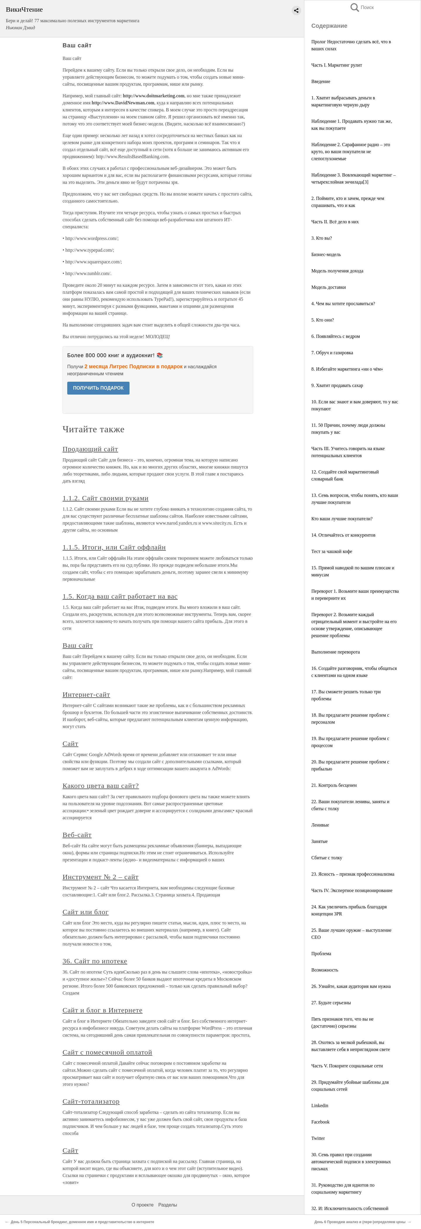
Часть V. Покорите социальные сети (347, 1065)
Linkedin (319, 1105)
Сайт (70, 743)
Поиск (362, 7)
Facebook (320, 1121)
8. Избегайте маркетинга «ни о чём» (347, 369)
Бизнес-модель (326, 254)
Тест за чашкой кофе (331, 551)
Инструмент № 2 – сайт (101, 877)
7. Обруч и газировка (332, 352)
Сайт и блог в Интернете (103, 1010)
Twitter (318, 1138)
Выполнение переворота (335, 651)
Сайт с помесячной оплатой (107, 1052)
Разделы (167, 1204)
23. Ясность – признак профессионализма (352, 874)
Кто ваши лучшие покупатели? (341, 518)
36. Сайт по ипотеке (95, 961)
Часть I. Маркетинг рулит (336, 65)
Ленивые (320, 824)
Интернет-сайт (86, 694)
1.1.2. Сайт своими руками (106, 498)
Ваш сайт (78, 645)
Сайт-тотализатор (91, 1101)
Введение (320, 81)
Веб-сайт (77, 835)
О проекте (142, 1204)
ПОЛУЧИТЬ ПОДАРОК (98, 388)
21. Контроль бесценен (334, 785)
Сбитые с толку (326, 857)
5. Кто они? (322, 319)
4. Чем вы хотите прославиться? (343, 303)
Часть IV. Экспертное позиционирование (351, 890)
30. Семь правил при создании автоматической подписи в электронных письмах (351, 1161)
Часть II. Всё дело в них (335, 221)
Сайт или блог (86, 912)
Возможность (324, 969)
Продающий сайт (90, 449)
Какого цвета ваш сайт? (101, 785)
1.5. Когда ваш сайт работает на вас (120, 596)
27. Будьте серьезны (331, 1002)
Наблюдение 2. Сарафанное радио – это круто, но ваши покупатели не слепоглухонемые (350, 151)
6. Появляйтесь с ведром (335, 336)
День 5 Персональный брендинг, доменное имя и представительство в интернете (82, 1222)
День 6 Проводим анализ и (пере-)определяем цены (360, 1222)
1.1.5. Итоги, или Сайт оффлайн (114, 547)
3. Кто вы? (321, 238)
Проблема (321, 953)
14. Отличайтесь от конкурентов (343, 535)
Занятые (319, 841)
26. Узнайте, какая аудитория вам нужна (351, 986)
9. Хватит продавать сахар (337, 385)
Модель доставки (328, 287)
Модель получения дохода (337, 270)
